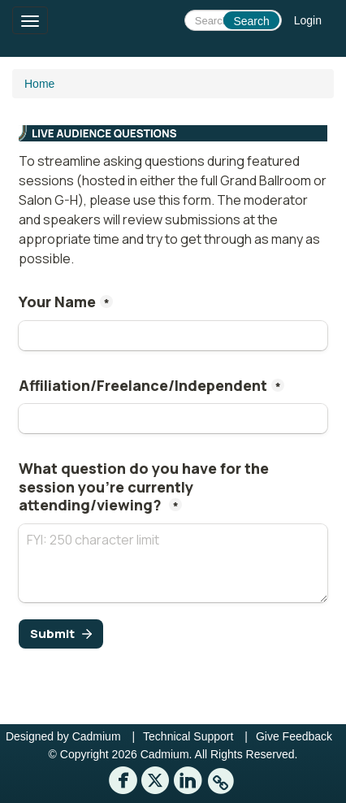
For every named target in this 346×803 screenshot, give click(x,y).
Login (308, 20)
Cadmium (96, 736)
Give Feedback (294, 736)
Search (251, 21)
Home (39, 83)
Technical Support (188, 736)
